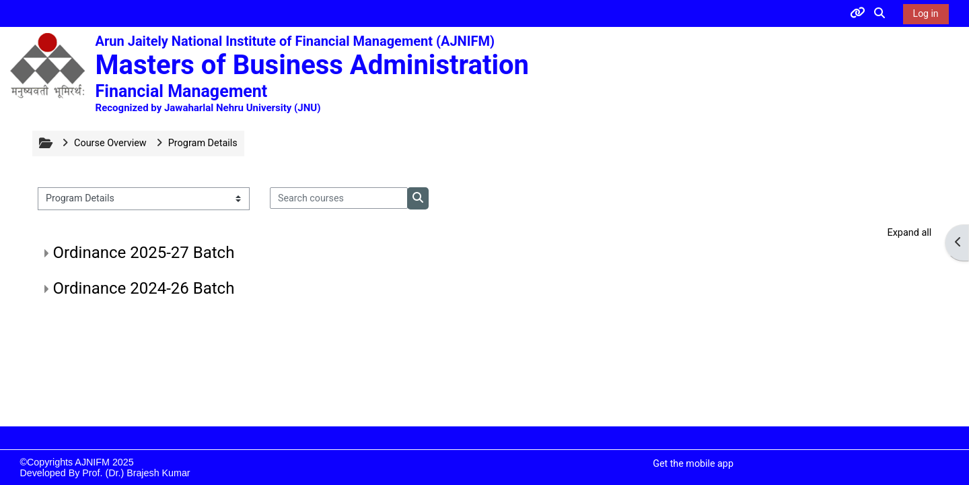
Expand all (909, 232)
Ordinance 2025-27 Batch (144, 252)
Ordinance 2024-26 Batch (144, 288)
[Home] (47, 65)
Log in (926, 13)
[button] (880, 13)
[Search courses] (339, 198)
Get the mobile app (693, 463)
